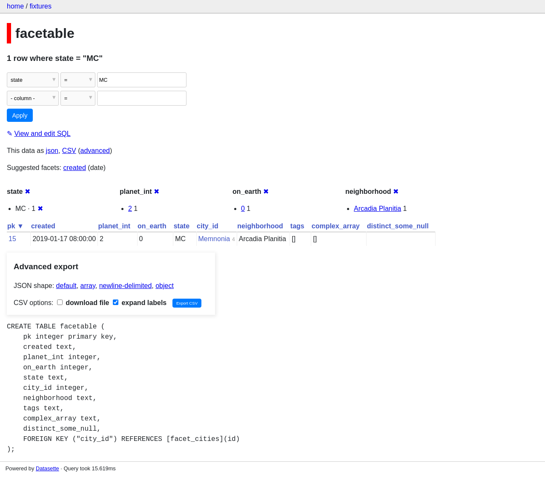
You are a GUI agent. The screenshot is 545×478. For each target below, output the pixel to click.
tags (297, 226)
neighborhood (260, 226)
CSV (69, 150)
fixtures (40, 6)
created (74, 167)
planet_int (114, 226)
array (87, 285)
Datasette (47, 468)
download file (83, 302)
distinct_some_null (398, 226)
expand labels (139, 302)
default (66, 285)
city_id (207, 226)
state (181, 226)
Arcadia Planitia (377, 208)
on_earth (152, 226)
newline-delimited (125, 285)
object (164, 285)
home (15, 6)
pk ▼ (15, 226)
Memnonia (214, 238)
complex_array (336, 226)
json (52, 150)
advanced (95, 150)
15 (12, 238)
